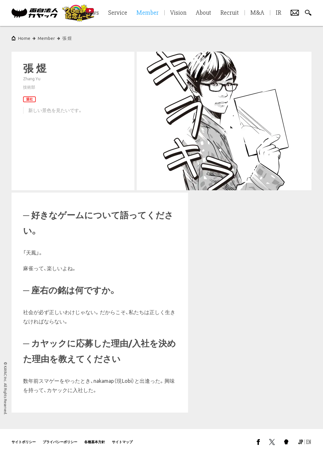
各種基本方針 (94, 442)
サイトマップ (122, 442)
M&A (257, 13)
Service (117, 13)
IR (278, 13)
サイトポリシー (24, 442)
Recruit (229, 13)
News (91, 13)
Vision (178, 13)
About (203, 13)
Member (46, 38)
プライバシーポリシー (60, 442)
